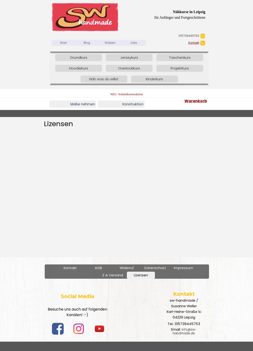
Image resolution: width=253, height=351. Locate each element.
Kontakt (193, 43)
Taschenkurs (180, 57)
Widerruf (127, 268)
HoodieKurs (78, 68)
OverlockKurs (129, 68)
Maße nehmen (82, 104)
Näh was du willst (103, 79)
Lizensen (141, 275)
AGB (98, 268)
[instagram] (78, 329)
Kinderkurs (154, 79)
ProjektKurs (180, 68)
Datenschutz (155, 268)
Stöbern (110, 43)
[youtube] (99, 329)
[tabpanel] (173, 35)
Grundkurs (78, 57)
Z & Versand (112, 275)
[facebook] (58, 329)
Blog (87, 43)
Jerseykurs (129, 57)
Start (63, 43)
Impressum (183, 268)
